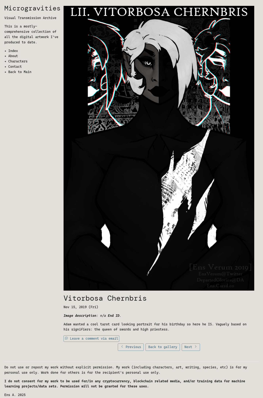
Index (13, 51)
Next (190, 347)
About (13, 56)
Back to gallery (162, 347)
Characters (17, 61)
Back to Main (19, 72)
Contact (15, 66)
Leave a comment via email (91, 338)
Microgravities (32, 8)
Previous (131, 347)
